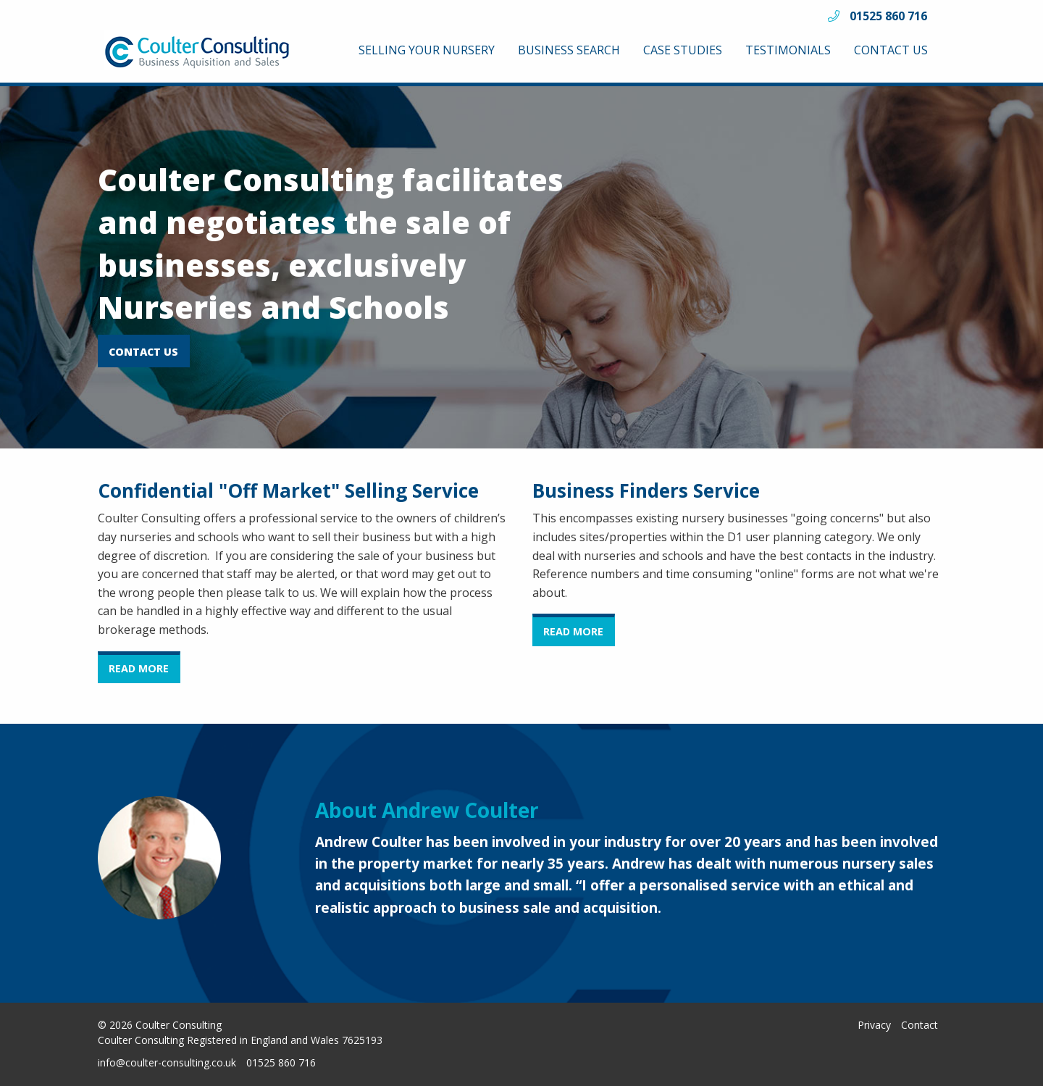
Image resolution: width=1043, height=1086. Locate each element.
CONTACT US (143, 352)
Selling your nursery (427, 50)
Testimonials (788, 50)
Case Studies (682, 50)
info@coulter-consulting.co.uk (167, 1062)
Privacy (874, 1025)
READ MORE (139, 668)
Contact (919, 1025)
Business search (569, 50)
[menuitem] (426, 50)
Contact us (891, 50)
